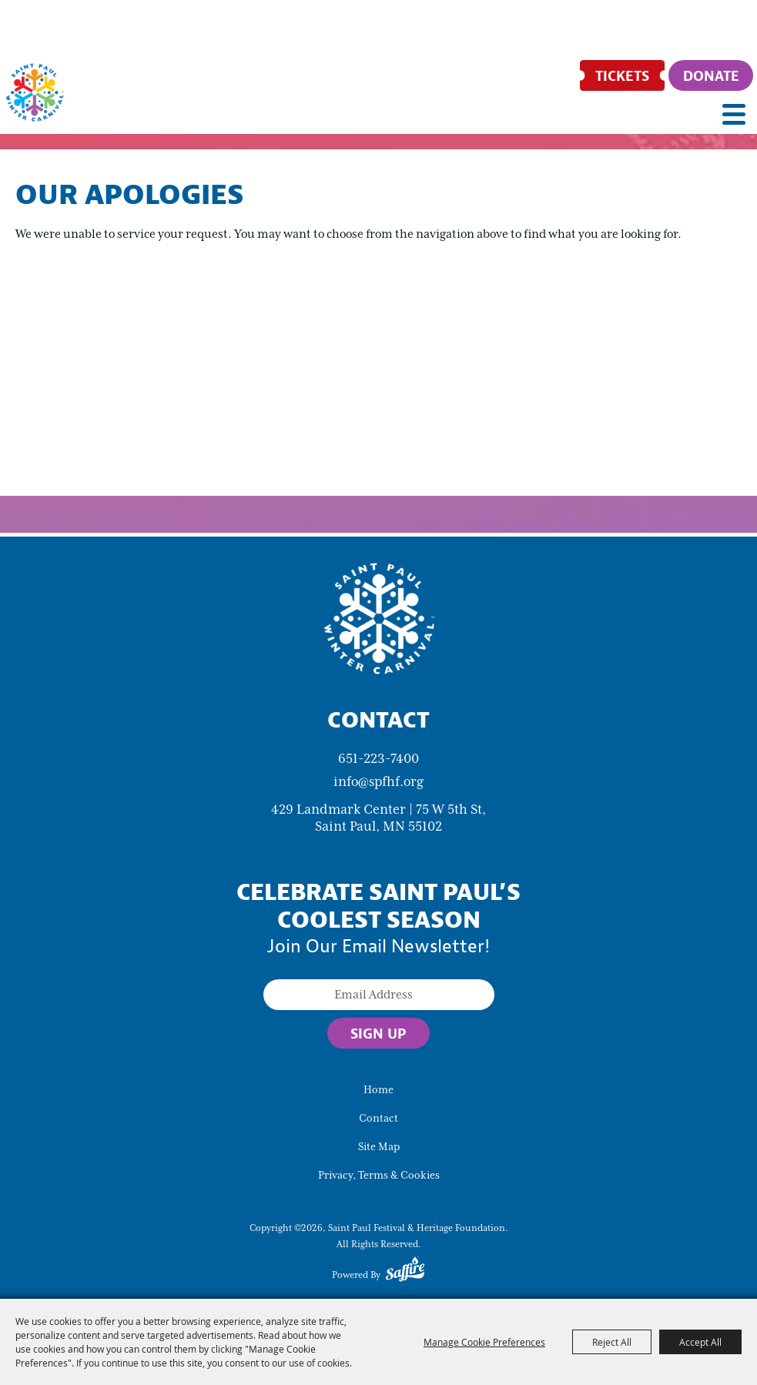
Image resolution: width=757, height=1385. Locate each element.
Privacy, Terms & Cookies (379, 1175)
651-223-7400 (378, 758)
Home (378, 1089)
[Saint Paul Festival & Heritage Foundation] (34, 92)
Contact (378, 1118)
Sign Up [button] (378, 1033)
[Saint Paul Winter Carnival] (379, 617)
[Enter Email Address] (378, 994)
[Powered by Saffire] (405, 1271)
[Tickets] (622, 75)
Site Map (379, 1146)
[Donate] (710, 75)
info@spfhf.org (378, 781)
